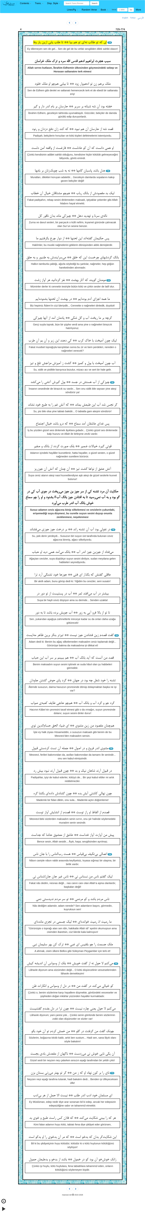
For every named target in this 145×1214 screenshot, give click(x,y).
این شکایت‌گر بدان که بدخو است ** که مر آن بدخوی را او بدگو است (73, 1137)
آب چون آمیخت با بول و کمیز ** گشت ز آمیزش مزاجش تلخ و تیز (72, 363)
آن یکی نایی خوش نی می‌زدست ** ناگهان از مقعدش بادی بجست (72, 1054)
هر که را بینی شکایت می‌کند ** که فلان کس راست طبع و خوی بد (72, 1118)
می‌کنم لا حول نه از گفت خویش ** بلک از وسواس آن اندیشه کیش (70, 963)
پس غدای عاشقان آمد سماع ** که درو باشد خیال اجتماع (72, 424)
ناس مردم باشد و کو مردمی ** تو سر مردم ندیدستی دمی (72, 899)
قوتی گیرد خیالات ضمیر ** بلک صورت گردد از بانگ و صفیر (72, 446)
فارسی (140, 17)
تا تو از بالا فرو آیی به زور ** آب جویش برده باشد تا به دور (72, 613)
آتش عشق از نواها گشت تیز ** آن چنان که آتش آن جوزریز (72, 469)
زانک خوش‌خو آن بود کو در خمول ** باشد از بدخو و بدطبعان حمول (72, 1160)
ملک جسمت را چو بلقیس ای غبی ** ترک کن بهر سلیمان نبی (72, 945)
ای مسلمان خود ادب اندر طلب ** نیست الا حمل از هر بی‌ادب (72, 1096)
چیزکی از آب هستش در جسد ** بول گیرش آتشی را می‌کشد (70, 382)
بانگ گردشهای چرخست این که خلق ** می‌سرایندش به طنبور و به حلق (72, 258)
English (125, 18)
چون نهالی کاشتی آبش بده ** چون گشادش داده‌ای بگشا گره (72, 794)
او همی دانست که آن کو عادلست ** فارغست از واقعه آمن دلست (72, 148)
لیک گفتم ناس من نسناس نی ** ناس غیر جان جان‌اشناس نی (72, 877)
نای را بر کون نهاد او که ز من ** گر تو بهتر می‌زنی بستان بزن (70, 1073)
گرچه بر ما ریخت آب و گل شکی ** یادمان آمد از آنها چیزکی (72, 318)
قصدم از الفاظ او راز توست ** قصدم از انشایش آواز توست (72, 812)
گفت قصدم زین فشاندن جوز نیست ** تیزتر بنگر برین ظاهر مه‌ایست (70, 635)
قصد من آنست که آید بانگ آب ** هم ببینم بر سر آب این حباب (72, 658)
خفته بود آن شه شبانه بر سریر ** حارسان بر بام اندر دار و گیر (72, 107)
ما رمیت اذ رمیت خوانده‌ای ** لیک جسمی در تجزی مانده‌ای (72, 922)
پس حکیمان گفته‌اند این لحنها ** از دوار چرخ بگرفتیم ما (72, 239)
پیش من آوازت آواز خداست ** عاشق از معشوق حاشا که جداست (72, 835)
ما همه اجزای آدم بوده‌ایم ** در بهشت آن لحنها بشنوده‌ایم (72, 299)
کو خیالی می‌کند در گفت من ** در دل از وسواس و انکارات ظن (72, 986)
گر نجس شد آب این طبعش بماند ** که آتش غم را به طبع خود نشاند (72, 405)
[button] (25, 3)
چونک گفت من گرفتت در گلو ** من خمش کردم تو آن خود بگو (72, 1031)
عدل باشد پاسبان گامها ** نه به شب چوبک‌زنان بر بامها (70, 171)
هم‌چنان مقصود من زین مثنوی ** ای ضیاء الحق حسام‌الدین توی (72, 726)
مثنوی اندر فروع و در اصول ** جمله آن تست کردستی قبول (70, 748)
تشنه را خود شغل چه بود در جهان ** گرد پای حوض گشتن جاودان (72, 681)
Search (94, 3)
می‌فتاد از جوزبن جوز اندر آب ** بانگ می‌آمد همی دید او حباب (72, 552)
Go (131, 10)
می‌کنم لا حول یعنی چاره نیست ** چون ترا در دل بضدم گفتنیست (72, 1009)
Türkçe (133, 18)
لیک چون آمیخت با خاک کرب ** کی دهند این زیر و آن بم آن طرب (72, 341)
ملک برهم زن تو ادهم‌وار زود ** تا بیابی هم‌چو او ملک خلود (72, 84)
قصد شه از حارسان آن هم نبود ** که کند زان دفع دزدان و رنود (72, 129)
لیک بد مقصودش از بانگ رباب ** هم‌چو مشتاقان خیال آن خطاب (72, 193)
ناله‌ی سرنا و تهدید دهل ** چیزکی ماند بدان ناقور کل (72, 216)
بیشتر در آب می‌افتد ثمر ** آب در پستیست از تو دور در (73, 594)
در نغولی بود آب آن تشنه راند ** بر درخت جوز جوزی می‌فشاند (70, 530)
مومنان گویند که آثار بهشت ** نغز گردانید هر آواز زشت (70, 280)
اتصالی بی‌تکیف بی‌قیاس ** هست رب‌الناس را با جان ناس (70, 854)
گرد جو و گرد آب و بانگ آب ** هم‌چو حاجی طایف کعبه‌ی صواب (72, 703)
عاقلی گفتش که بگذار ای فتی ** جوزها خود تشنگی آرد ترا (72, 575)
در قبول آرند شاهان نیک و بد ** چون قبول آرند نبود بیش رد (72, 771)
